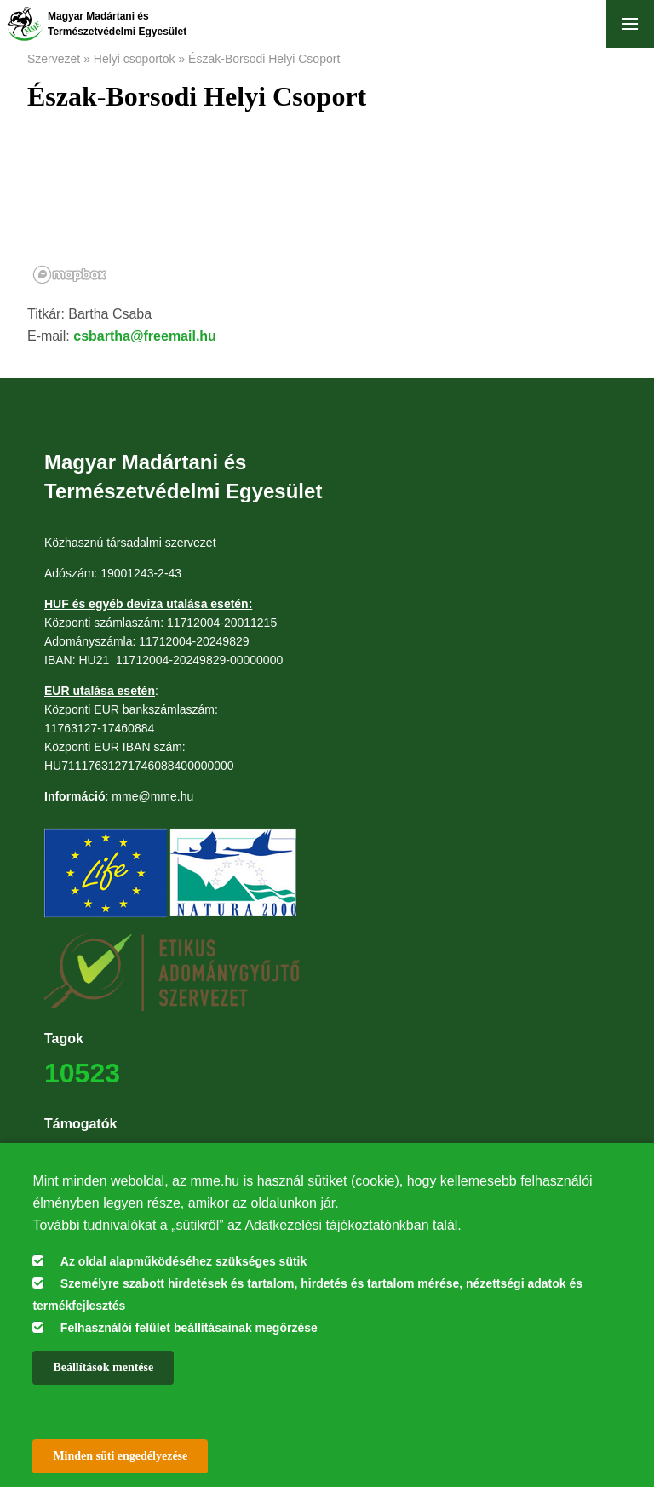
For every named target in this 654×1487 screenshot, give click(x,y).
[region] (327, 216)
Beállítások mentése (103, 1367)
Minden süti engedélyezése (120, 1456)
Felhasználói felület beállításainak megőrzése (189, 1328)
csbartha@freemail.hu (144, 336)
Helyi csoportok (134, 59)
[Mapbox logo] (69, 274)
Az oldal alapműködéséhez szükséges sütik (183, 1261)
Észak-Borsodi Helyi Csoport (264, 59)
